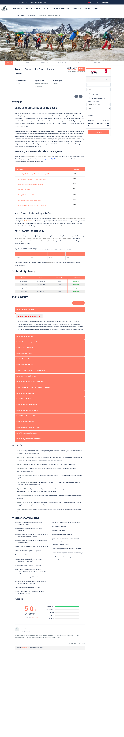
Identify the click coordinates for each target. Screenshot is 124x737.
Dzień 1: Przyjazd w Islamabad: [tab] (26, 309)
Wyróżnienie (62, 63)
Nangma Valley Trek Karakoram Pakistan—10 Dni (32, 205)
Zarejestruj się (105, 2)
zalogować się (25, 648)
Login (97, 2)
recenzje (97, 63)
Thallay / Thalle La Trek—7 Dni (26, 195)
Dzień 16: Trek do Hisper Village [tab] (26, 416)
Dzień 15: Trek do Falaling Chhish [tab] (27, 410)
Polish (90, 2)
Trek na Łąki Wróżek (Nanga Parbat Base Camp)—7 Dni (34, 174)
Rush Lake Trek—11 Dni (24, 189)
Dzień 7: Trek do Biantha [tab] (24, 365)
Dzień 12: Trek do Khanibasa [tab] (25, 393)
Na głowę (91, 121)
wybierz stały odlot (93, 101)
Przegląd (8, 63)
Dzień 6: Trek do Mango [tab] (24, 359)
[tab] (8, 63)
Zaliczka (90, 126)
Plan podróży (44, 63)
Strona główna (17, 8)
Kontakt (88, 8)
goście (90, 115)
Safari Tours (77, 8)
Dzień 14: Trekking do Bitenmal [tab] (26, 404)
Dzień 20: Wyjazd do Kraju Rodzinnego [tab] (29, 439)
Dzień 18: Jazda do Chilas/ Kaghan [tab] (28, 427)
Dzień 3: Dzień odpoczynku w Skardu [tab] (28, 342)
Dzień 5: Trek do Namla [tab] (24, 353)
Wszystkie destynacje (33, 8)
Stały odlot (95, 94)
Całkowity (91, 123)
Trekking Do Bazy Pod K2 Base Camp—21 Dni (30, 184)
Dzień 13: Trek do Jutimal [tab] (24, 399)
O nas (96, 8)
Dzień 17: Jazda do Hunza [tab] (25, 422)
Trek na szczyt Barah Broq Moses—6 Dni (29, 200)
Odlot (26, 63)
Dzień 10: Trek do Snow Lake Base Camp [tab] (30, 382)
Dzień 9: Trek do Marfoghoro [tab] (26, 376)
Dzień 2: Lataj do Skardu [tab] (24, 336)
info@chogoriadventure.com (38, 2)
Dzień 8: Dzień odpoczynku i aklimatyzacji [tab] (30, 370)
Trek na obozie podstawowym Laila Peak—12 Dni (32, 179)
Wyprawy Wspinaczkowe (61, 8)
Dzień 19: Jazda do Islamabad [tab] (26, 433)
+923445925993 (23, 2)
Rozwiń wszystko (78, 303)
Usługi (79, 63)
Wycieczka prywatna (98, 98)
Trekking (47, 8)
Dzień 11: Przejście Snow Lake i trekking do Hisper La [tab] (33, 387)
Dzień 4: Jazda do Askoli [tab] (24, 348)
